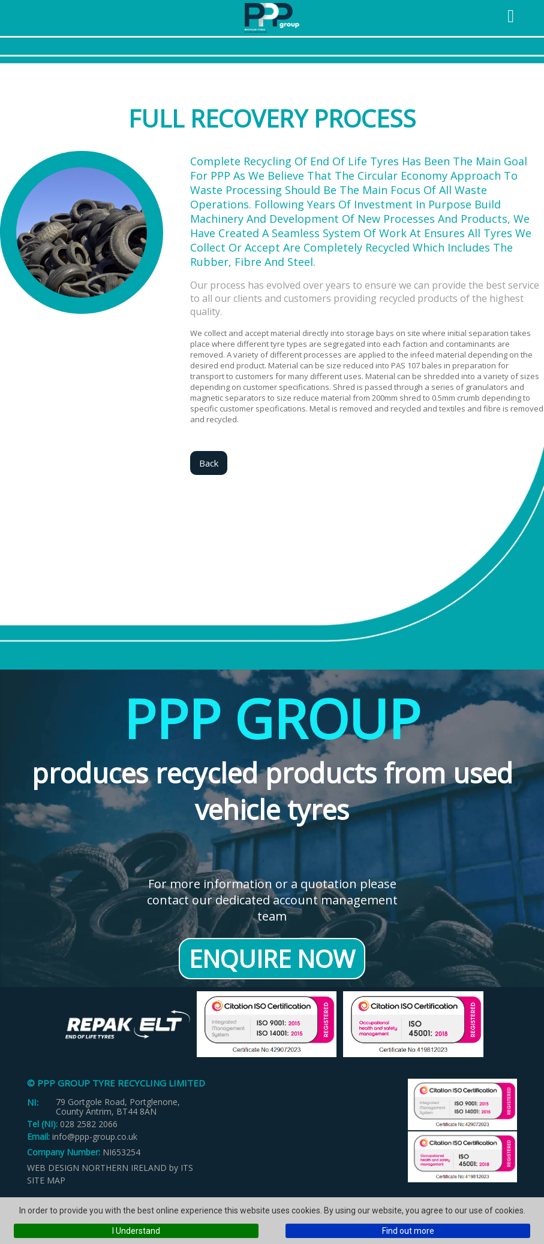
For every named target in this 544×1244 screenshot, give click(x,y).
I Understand (136, 1231)
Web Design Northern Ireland (97, 1167)
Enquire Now (272, 958)
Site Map (46, 1180)
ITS (187, 1167)
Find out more (408, 1231)
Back (208, 463)
